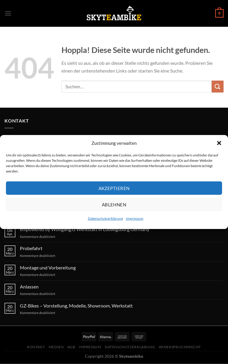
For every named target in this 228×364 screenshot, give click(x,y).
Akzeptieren (114, 188)
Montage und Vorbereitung (48, 267)
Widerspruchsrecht (180, 347)
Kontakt (36, 347)
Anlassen (29, 286)
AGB (71, 347)
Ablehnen (114, 204)
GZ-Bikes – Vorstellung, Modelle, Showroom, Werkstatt (76, 305)
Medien (56, 347)
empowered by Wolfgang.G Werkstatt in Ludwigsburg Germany (84, 229)
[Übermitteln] (218, 86)
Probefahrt (31, 248)
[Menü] (8, 13)
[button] (219, 143)
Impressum (134, 218)
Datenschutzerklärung (105, 218)
